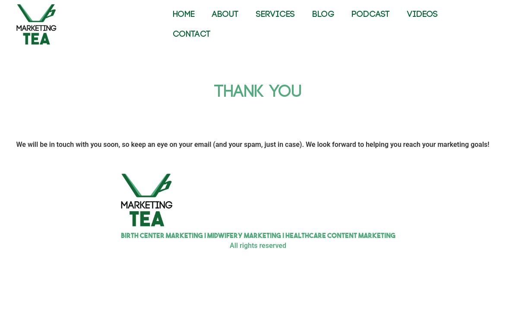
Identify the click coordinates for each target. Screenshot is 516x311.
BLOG (323, 14)
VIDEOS (422, 14)
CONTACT (192, 34)
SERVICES (275, 14)
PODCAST (370, 14)
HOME (184, 14)
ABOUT (225, 14)
